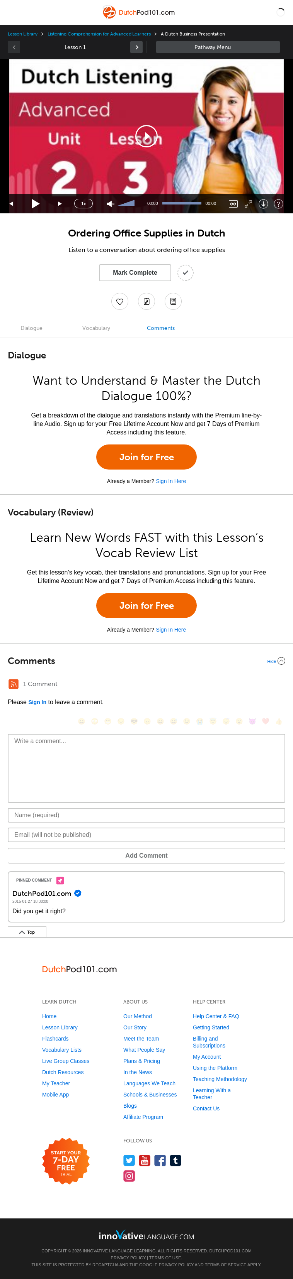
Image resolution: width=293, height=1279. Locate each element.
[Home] (139, 18)
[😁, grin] (107, 721)
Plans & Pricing (141, 1061)
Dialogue (31, 328)
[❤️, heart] (265, 721)
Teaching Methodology (220, 1079)
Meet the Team (141, 1039)
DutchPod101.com (230, 1251)
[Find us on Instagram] (129, 1176)
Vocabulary (96, 328)
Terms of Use (165, 1257)
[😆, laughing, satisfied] (160, 721)
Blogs (130, 1106)
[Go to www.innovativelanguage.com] (146, 1234)
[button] (281, 12)
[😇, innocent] (213, 721)
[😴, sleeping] (226, 721)
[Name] (146, 815)
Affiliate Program (143, 1117)
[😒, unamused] (121, 721)
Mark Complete (135, 272)
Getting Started (211, 1027)
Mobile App (55, 1094)
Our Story (134, 1027)
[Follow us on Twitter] (129, 1160)
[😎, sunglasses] (134, 721)
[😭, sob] (199, 721)
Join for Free (146, 457)
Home (49, 1016)
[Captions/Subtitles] (233, 204)
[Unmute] (111, 204)
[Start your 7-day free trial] (66, 1161)
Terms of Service (226, 1264)
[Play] (36, 204)
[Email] (146, 835)
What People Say (144, 1050)
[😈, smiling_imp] (252, 721)
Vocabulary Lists (62, 1050)
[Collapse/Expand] (146, 661)
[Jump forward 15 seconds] (60, 204)
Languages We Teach (149, 1083)
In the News (137, 1072)
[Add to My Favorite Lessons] (119, 301)
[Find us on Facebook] (160, 1160)
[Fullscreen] (248, 204)
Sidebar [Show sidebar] (218, 47)
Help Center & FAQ (216, 1016)
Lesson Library (22, 34)
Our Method (137, 1016)
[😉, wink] (186, 721)
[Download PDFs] (173, 301)
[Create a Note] (146, 301)
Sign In (37, 702)
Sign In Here (171, 481)
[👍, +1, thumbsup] (278, 721)
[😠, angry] (147, 721)
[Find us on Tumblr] (176, 1160)
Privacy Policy (128, 1257)
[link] (136, 47)
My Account (207, 1057)
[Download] (263, 204)
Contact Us (206, 1108)
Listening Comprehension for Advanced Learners (99, 34)
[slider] (127, 203)
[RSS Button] (13, 684)
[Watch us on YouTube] (145, 1160)
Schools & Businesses (150, 1094)
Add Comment (146, 855)
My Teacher (56, 1083)
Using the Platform (215, 1068)
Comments (161, 328)
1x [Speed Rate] (83, 203)
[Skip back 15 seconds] (11, 204)
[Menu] (12, 12)
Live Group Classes (65, 1061)
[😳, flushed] (94, 721)
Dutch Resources (62, 1072)
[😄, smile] (81, 721)
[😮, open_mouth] (239, 721)
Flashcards (55, 1039)
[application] (146, 136)
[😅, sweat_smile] (173, 721)
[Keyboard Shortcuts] (278, 204)
